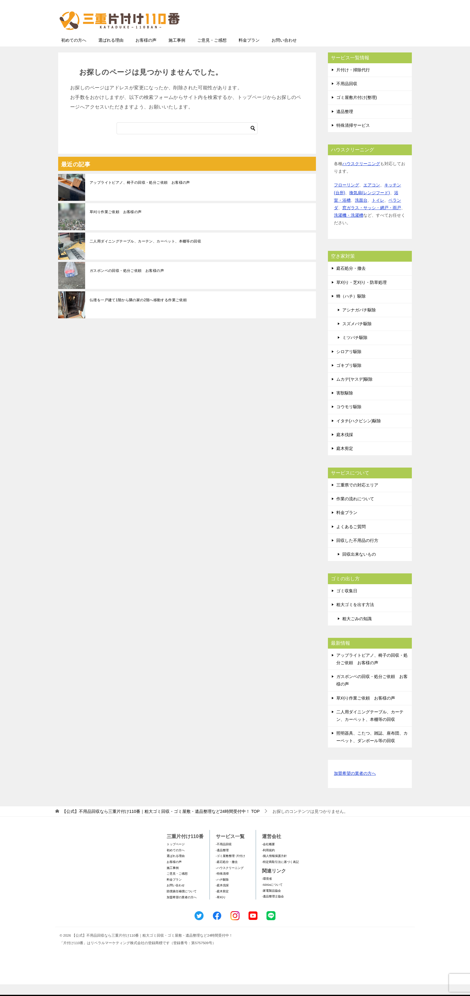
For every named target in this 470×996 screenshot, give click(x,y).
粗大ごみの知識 (357, 630)
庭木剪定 (344, 460)
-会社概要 (268, 856)
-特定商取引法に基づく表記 (280, 873)
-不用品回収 (224, 856)
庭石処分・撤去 (351, 280)
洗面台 (361, 212)
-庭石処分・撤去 (227, 873)
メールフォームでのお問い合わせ (356, 35)
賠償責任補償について (182, 903)
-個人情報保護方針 (274, 867)
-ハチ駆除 (222, 891)
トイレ (378, 212)
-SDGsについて (272, 896)
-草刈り (221, 909)
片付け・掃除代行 (353, 81)
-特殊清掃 (222, 885)
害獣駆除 (344, 404)
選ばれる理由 (110, 51)
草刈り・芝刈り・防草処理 (361, 294)
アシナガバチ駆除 (359, 321)
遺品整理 (344, 123)
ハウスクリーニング (361, 175)
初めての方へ (73, 51)
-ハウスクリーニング (230, 879)
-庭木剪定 (222, 903)
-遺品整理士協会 (273, 908)
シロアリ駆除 (348, 363)
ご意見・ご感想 (212, 51)
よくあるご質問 (351, 538)
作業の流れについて (355, 510)
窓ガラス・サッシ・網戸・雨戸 (371, 219)
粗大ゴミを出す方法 (355, 616)
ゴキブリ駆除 (348, 377)
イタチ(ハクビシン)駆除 (358, 432)
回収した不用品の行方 (357, 552)
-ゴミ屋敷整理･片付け (230, 867)
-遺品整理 (222, 862)
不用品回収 (346, 95)
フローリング (346, 196)
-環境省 (267, 890)
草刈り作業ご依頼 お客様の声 (116, 223)
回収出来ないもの (359, 565)
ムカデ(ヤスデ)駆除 (354, 390)
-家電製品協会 (271, 902)
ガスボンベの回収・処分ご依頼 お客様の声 (127, 282)
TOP (161, 823)
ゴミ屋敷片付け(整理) (356, 109)
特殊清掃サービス (353, 137)
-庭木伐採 (222, 897)
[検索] (187, 140)
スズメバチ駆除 (357, 335)
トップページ (176, 856)
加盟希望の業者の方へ (355, 785)
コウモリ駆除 (348, 418)
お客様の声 (145, 51)
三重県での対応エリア (357, 496)
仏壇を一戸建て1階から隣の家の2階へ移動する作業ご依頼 (138, 312)
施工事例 (176, 51)
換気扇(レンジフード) (369, 204)
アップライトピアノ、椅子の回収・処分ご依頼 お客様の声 (140, 194)
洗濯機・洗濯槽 (348, 226)
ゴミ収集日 (346, 602)
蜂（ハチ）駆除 (351, 307)
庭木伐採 (344, 446)
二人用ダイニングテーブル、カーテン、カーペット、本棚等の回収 (145, 253)
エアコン (371, 196)
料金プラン (249, 51)
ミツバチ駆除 (354, 349)
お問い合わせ (284, 51)
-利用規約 (268, 862)
